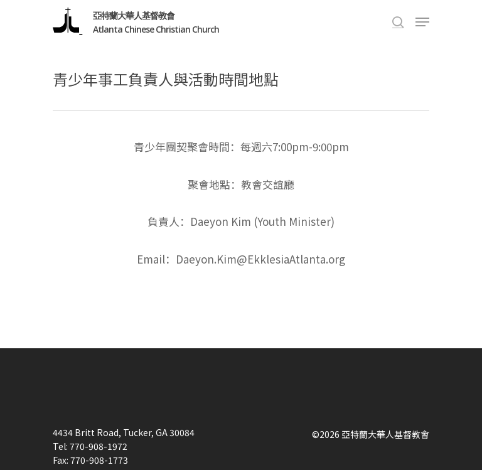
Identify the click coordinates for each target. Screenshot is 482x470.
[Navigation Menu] (422, 22)
